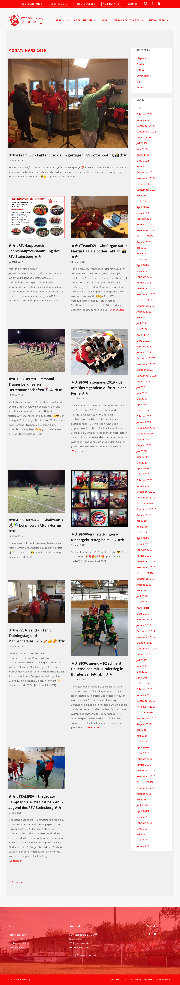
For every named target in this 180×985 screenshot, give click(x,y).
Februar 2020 (144, 480)
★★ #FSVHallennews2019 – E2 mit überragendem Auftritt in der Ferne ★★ (98, 388)
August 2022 (144, 311)
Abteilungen (86, 20)
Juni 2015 (142, 805)
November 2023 (146, 230)
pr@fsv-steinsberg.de (84, 955)
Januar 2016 (143, 764)
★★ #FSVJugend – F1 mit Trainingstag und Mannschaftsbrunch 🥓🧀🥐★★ (36, 636)
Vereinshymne (111, 4)
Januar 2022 (143, 352)
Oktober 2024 (144, 184)
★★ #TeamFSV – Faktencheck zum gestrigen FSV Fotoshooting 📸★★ (67, 155)
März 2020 (142, 474)
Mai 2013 (142, 840)
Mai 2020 (142, 462)
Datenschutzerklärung (131, 979)
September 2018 (146, 578)
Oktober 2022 (144, 300)
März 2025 (142, 160)
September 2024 (146, 189)
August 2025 (144, 137)
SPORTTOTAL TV (59, 4)
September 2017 (146, 648)
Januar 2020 (143, 486)
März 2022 (142, 340)
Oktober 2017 (144, 642)
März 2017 (142, 683)
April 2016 (142, 747)
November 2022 (146, 294)
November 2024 (146, 178)
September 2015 (146, 788)
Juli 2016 (141, 729)
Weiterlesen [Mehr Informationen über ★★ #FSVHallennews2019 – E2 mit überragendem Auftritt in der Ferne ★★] (78, 451)
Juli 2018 (141, 590)
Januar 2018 (143, 625)
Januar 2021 (143, 422)
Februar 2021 (144, 416)
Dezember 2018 (145, 561)
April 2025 (142, 154)
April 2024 (142, 207)
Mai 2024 (142, 201)
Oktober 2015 (144, 782)
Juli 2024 (141, 195)
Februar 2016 (144, 758)
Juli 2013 (141, 834)
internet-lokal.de (164, 979)
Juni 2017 (142, 666)
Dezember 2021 (145, 358)
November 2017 (146, 637)
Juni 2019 (142, 526)
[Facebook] (152, 3)
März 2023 (142, 271)
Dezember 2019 (145, 491)
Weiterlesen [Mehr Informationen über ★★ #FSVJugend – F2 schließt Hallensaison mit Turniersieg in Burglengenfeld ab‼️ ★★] (93, 727)
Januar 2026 (143, 120)
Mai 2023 (142, 259)
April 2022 (142, 335)
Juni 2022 (142, 323)
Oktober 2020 (144, 433)
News (105, 20)
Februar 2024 (144, 218)
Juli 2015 (141, 799)
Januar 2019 (143, 555)
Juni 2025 (142, 149)
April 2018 (142, 607)
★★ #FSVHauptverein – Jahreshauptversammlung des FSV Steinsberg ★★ (34, 251)
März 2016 (142, 753)
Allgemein (142, 58)
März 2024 (142, 213)
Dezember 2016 (145, 700)
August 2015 (144, 793)
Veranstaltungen (130, 20)
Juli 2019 (141, 520)
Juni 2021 (142, 393)
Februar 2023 (144, 276)
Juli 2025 (141, 143)
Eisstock (141, 64)
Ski (138, 81)
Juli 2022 (141, 317)
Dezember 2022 (145, 288)
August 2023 (144, 242)
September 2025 (146, 131)
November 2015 (146, 776)
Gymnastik (142, 75)
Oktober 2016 (144, 712)
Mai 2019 (142, 532)
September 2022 (146, 305)
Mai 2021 (142, 398)
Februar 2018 (144, 619)
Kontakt (132, 4)
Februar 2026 (144, 114)
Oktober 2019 (144, 503)
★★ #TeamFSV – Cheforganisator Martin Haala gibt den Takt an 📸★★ (99, 251)
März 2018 (142, 613)
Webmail (115, 979)
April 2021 (142, 404)
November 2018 (146, 567)
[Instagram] (145, 3)
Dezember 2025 (145, 125)
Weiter (21, 882)
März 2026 (142, 108)
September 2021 (146, 375)
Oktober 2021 (144, 369)
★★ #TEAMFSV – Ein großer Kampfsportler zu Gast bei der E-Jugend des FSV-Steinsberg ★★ (35, 802)
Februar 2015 (144, 822)
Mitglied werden (85, 4)
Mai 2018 (142, 602)
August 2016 (144, 724)
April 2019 (142, 538)
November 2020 (146, 427)
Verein (63, 20)
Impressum (149, 979)
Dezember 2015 (145, 770)
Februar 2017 (144, 689)
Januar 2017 (143, 695)
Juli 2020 (141, 451)
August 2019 (144, 515)
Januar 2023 (143, 282)
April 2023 (142, 265)
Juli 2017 (141, 660)
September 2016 (146, 718)
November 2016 (146, 706)
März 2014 (142, 828)
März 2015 (142, 817)
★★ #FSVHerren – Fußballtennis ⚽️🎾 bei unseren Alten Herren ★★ (35, 525)
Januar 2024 (143, 224)
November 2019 (146, 497)
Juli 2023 (141, 247)
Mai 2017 (142, 671)
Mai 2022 (142, 329)
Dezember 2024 (145, 172)
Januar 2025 (143, 166)
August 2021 (144, 381)
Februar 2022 (144, 346)
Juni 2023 (142, 253)
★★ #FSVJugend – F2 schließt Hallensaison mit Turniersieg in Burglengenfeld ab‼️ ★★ (97, 669)
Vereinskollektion (31, 4)
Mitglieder (160, 20)
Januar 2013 (143, 846)
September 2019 (146, 509)
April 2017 (142, 677)
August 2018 (144, 584)
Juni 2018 (142, 596)
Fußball (140, 70)
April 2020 (142, 468)
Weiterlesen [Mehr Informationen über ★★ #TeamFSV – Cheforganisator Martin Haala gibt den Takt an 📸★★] (117, 309)
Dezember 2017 (145, 631)
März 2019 (142, 544)
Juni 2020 (142, 456)
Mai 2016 (142, 741)
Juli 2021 (141, 387)
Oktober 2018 (144, 573)
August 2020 (144, 445)
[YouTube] (159, 3)
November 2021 (146, 364)
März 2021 (142, 410)
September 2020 (146, 439)
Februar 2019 (144, 549)
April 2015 (142, 811)
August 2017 (144, 654)
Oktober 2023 (144, 236)
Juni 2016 (142, 735)
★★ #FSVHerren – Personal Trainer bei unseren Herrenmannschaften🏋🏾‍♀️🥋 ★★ (35, 384)
